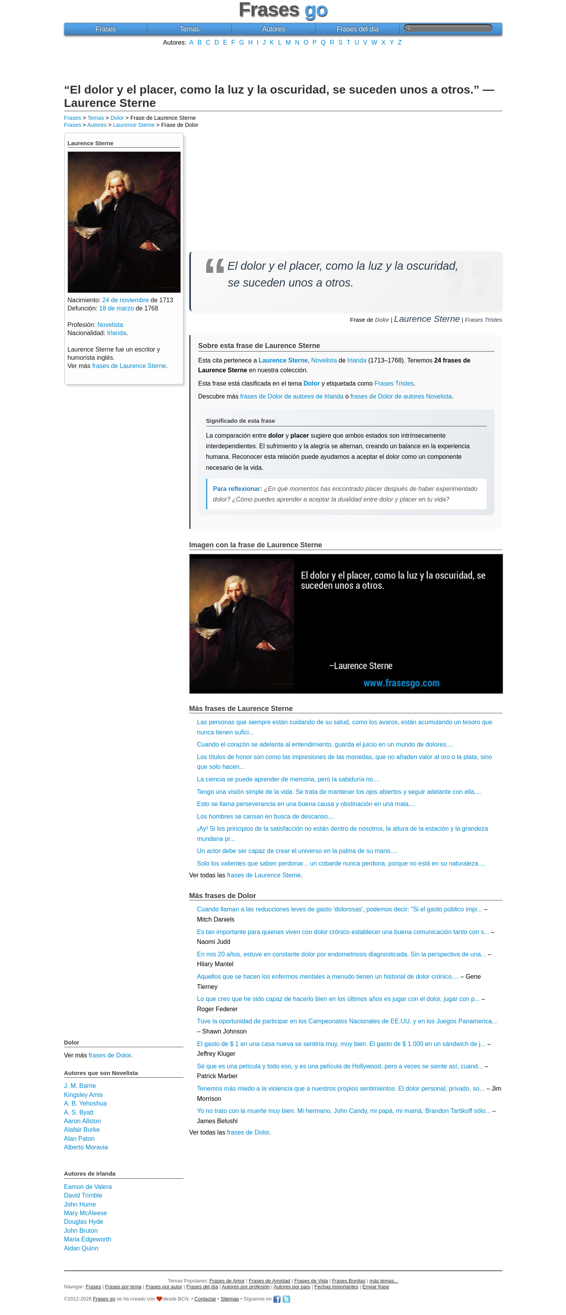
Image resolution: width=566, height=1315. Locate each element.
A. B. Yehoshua (85, 1103)
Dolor (117, 118)
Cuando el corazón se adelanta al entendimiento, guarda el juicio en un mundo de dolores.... (325, 744)
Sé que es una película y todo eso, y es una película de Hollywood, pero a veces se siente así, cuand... (340, 1066)
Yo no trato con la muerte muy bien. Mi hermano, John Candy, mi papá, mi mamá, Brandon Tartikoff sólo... (344, 1111)
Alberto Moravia (86, 1147)
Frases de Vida (311, 1281)
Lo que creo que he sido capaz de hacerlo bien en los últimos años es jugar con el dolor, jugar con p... (338, 999)
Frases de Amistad (269, 1281)
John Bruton (81, 1230)
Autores (273, 29)
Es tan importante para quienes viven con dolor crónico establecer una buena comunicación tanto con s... (343, 932)
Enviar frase (376, 1287)
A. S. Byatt (79, 1112)
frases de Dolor (248, 1132)
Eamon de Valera (88, 1186)
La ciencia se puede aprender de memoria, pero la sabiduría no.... (288, 779)
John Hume (80, 1204)
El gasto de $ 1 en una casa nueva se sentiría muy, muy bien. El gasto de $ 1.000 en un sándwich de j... (341, 1044)
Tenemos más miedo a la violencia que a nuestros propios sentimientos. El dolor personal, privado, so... (341, 1088)
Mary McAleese (85, 1213)
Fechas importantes (336, 1287)
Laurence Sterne (134, 125)
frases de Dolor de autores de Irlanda (291, 396)
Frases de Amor (226, 1281)
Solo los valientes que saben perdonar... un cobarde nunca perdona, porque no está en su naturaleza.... (341, 863)
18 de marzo (116, 308)
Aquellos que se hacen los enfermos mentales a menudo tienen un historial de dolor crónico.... (328, 976)
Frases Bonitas (348, 1281)
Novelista (324, 360)
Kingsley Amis (83, 1094)
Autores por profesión (246, 1287)
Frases (105, 29)
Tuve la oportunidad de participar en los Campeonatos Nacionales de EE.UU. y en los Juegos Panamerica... (347, 1021)
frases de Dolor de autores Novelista (401, 396)
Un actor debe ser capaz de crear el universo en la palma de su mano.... (297, 851)
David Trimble (83, 1195)
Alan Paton (79, 1138)
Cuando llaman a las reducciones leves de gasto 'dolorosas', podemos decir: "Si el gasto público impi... (340, 909)
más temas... (384, 1281)
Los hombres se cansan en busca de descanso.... (266, 816)
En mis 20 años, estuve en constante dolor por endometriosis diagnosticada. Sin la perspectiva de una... (341, 954)
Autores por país (291, 1287)
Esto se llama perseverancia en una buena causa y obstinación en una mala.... (306, 804)
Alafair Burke (82, 1129)
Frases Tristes (483, 319)
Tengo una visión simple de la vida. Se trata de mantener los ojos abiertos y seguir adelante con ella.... (339, 791)
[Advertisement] (283, 63)
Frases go (104, 1299)
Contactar (205, 1299)
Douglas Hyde (84, 1221)
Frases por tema (123, 1287)
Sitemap (230, 1299)
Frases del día (358, 29)
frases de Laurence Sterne (264, 875)
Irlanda (357, 360)
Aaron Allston (82, 1121)
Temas (189, 29)
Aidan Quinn (81, 1248)
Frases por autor (164, 1287)
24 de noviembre (125, 300)
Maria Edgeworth (87, 1239)
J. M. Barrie (80, 1085)
